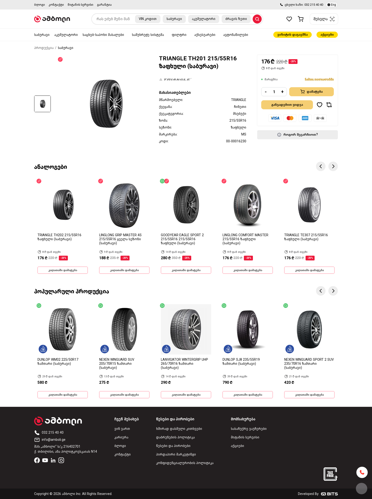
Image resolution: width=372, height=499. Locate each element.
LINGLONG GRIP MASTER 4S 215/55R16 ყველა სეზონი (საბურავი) (120, 239)
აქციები (327, 35)
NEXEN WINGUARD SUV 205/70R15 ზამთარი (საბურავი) (116, 364)
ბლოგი (39, 4)
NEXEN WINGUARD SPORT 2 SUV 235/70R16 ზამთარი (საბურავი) (309, 364)
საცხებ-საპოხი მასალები (103, 35)
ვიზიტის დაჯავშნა (292, 35)
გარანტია (104, 4)
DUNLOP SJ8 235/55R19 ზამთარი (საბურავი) (241, 362)
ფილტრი (179, 35)
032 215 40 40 (313, 4)
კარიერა (121, 437)
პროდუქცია (44, 48)
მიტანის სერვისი (80, 4)
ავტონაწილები (235, 35)
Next (333, 166)
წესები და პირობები (173, 446)
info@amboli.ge (49, 440)
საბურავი (42, 35)
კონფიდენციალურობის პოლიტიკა (185, 463)
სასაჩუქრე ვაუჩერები (249, 429)
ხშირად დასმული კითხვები (179, 429)
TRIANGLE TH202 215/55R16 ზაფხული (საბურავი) (59, 237)
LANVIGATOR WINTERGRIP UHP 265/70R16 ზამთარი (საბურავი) (184, 364)
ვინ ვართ (122, 429)
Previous (321, 166)
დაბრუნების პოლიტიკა (175, 437)
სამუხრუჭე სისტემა (148, 35)
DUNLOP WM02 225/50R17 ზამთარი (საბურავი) (57, 362)
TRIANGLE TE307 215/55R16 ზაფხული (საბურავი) (306, 237)
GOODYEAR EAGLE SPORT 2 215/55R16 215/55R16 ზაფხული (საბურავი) (182, 239)
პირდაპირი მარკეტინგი (176, 454)
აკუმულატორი (66, 35)
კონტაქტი (56, 4)
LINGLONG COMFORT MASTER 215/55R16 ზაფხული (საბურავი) (245, 239)
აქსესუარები (204, 35)
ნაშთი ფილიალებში (319, 79)
